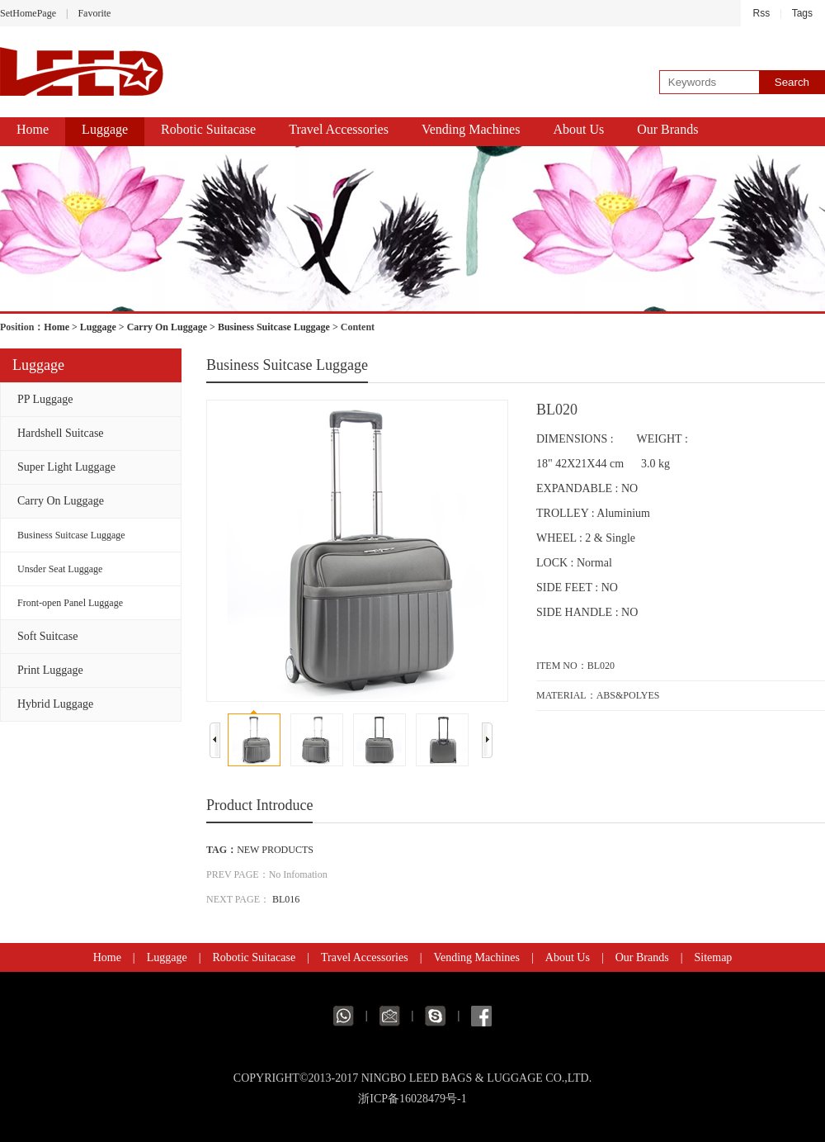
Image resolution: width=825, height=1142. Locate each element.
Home (32, 129)
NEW (248, 849)
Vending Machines (471, 129)
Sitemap (713, 957)
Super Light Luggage (66, 467)
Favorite (94, 13)
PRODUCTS (288, 849)
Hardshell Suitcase (60, 433)
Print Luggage (50, 670)
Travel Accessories (339, 129)
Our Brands (667, 129)
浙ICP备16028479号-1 (412, 1098)
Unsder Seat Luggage (59, 569)
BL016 (285, 899)
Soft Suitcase (47, 636)
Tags (802, 13)
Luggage (105, 129)
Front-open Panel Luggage (70, 603)
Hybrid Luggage (55, 704)
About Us (578, 129)
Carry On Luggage (167, 327)
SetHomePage (28, 13)
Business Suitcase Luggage (274, 327)
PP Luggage (45, 399)
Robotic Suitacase (208, 129)
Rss (762, 13)
